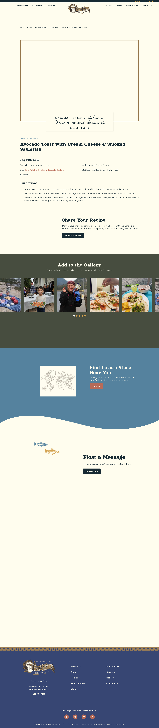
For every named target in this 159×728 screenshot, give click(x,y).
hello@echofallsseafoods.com (79, 710)
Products (76, 670)
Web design (92, 724)
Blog (73, 676)
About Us (51, 5)
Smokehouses (22, 5)
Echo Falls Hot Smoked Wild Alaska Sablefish (46, 171)
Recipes (75, 682)
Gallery (110, 682)
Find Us (96, 401)
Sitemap (109, 724)
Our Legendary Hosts (113, 5)
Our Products (38, 5)
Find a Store (113, 670)
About (74, 693)
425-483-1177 (39, 691)
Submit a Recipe (73, 237)
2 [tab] (76, 321)
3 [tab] (79, 321)
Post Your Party (135, 1)
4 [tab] (82, 321)
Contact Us (147, 5)
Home (23, 27)
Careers (110, 676)
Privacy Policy (120, 724)
